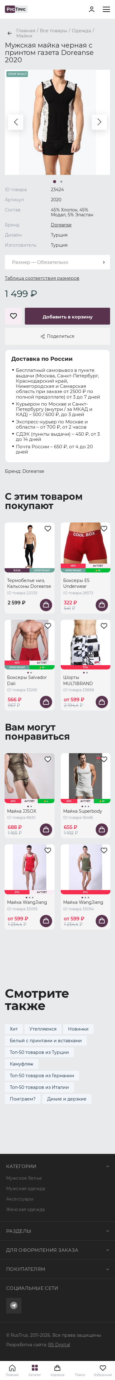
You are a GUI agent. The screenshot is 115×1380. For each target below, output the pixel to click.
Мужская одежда (25, 1188)
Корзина (57, 1370)
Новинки (78, 1029)
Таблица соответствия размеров (42, 278)
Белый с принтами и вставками (46, 1040)
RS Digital (59, 1344)
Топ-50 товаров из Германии (42, 1075)
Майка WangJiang (27, 902)
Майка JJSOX (21, 811)
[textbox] (57, 262)
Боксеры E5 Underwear (76, 583)
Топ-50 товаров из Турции (39, 1052)
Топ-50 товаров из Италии (39, 1087)
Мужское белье (24, 1178)
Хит (14, 1029)
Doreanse (61, 225)
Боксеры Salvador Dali (27, 680)
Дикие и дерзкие (66, 1099)
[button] (15, 122)
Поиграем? (23, 1099)
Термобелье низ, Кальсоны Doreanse (29, 583)
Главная (12, 1375)
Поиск (80, 1375)
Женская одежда (25, 1209)
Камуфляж (21, 1064)
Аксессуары (19, 1199)
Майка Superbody (82, 811)
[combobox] (57, 262)
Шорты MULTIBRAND (78, 680)
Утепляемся (42, 1029)
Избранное (102, 1370)
